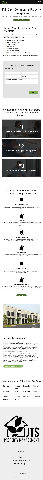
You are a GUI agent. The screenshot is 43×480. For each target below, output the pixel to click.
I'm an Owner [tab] (9, 70)
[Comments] (21, 81)
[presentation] (29, 87)
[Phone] (13, 76)
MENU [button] (40, 1)
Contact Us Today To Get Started (13, 366)
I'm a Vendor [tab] (23, 70)
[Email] (30, 73)
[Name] (13, 73)
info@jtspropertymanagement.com (21, 460)
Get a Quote (21, 295)
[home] (4, 1)
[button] (15, 463)
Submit (33, 92)
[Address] (30, 76)
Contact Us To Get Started (21, 20)
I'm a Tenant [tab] (16, 70)
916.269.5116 (21, 457)
